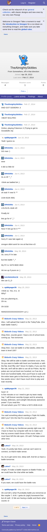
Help (28, 525)
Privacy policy (20, 525)
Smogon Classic (9, 521)
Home (34, 525)
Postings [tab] (31, 96)
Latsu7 (7, 445)
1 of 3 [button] (16, 507)
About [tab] (40, 96)
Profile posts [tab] (6, 96)
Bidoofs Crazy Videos (14, 319)
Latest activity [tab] (20, 96)
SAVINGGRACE (11, 277)
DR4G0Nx (8, 148)
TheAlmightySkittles (13, 104)
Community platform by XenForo (20, 529)
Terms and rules (7, 525)
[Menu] (3, 2)
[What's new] (39, 3)
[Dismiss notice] (43, 9)
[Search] (44, 3)
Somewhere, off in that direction (26, 71)
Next (25, 507)
